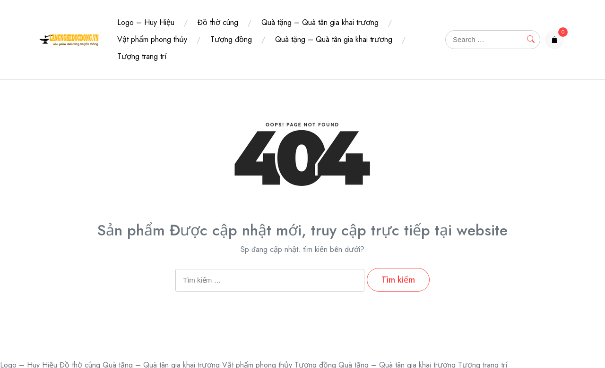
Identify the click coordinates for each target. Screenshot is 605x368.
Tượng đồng (231, 39)
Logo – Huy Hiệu (145, 22)
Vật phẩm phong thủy (152, 39)
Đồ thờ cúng (218, 22)
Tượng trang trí (142, 56)
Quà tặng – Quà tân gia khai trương (320, 22)
